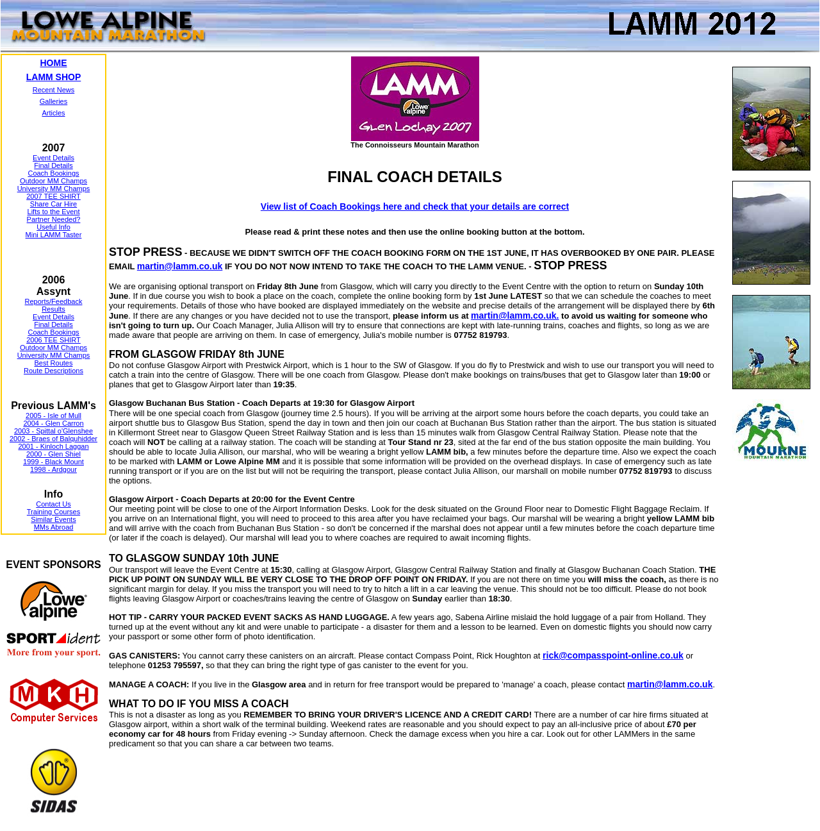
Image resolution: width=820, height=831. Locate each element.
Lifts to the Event (54, 211)
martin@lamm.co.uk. (515, 315)
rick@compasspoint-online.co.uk (613, 655)
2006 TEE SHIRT (53, 340)
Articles (53, 113)
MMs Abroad (54, 527)
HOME (53, 63)
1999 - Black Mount (53, 462)
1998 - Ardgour (53, 469)
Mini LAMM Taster (54, 235)
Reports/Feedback (54, 301)
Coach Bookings (53, 173)
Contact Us (53, 504)
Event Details (53, 158)
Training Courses (53, 512)
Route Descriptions (53, 370)
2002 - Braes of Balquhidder (53, 438)
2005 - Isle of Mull (53, 415)
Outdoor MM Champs (53, 181)
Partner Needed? (54, 219)
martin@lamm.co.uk (179, 266)
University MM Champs (53, 188)
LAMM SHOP (53, 77)
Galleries (53, 101)
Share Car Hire (53, 204)
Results (53, 309)
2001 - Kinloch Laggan (53, 446)
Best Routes (54, 363)
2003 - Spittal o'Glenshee (53, 431)
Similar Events (53, 519)
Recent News (53, 90)
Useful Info (53, 227)
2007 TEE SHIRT (53, 196)
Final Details (53, 165)
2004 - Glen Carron (53, 423)
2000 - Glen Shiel (53, 454)
